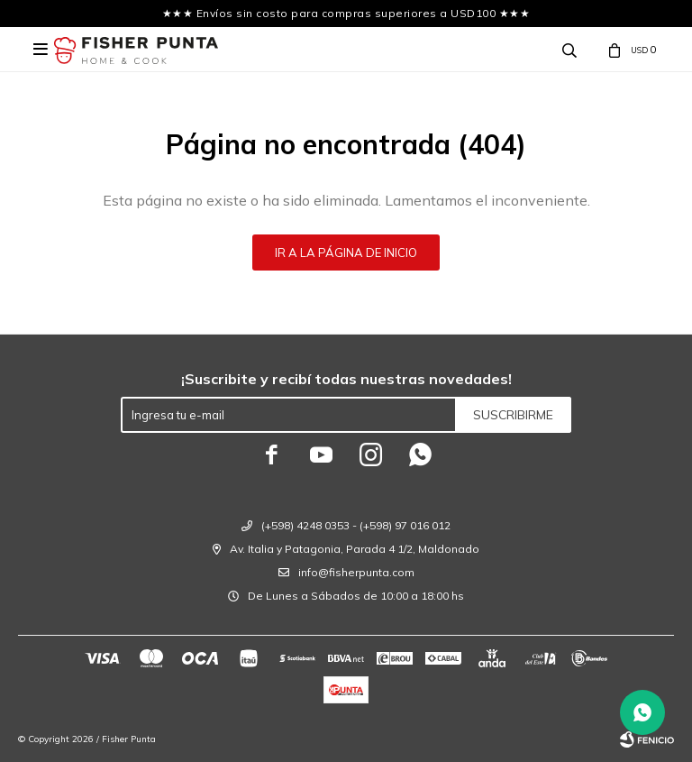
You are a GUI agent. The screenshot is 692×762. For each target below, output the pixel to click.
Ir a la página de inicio (346, 252)
